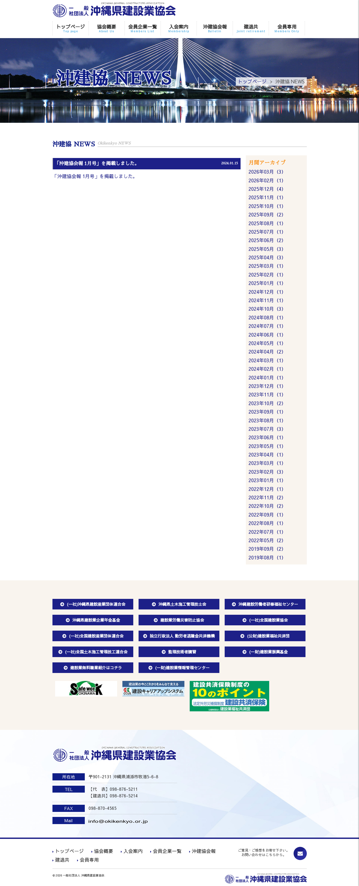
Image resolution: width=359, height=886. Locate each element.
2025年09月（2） (267, 214)
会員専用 (287, 28)
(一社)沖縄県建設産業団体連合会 (96, 604)
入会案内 (179, 28)
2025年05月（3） (267, 249)
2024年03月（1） (267, 360)
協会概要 (107, 28)
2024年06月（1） (267, 334)
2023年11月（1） (267, 394)
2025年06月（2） (267, 240)
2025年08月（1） (267, 223)
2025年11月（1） (267, 197)
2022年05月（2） (267, 540)
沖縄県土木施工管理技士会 (182, 604)
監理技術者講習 (182, 651)
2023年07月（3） (267, 429)
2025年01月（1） (267, 283)
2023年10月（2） (267, 403)
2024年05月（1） (267, 343)
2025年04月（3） (267, 257)
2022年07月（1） (267, 531)
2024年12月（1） (267, 291)
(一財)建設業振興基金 (268, 651)
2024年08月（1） (267, 317)
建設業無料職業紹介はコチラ (96, 667)
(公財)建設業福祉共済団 (268, 636)
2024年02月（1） (267, 368)
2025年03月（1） (267, 266)
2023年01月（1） (267, 480)
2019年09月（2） (267, 548)
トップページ (70, 28)
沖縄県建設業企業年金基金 (96, 620)
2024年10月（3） (267, 308)
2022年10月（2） (267, 506)
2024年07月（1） (267, 326)
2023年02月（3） (267, 471)
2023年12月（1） (267, 386)
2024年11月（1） (267, 300)
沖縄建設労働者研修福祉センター (268, 604)
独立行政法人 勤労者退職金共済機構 (182, 636)
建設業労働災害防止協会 (182, 620)
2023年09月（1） (267, 411)
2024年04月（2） (267, 351)
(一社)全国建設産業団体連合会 (96, 636)
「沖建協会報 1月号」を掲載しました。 (95, 176)
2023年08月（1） (267, 420)
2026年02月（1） (267, 180)
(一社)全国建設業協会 (268, 620)
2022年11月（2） (267, 497)
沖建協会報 (215, 28)
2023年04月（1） (267, 454)
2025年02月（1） (267, 274)
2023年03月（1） (267, 463)
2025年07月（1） (267, 231)
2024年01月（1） (267, 377)
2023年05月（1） (267, 446)
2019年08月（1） (267, 557)
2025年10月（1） (267, 206)
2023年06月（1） (267, 437)
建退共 (251, 28)
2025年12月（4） (267, 189)
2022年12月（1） (267, 489)
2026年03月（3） (267, 171)
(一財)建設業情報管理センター (182, 667)
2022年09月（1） (267, 514)
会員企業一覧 (143, 28)
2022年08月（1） (267, 523)
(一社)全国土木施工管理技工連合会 (96, 651)
